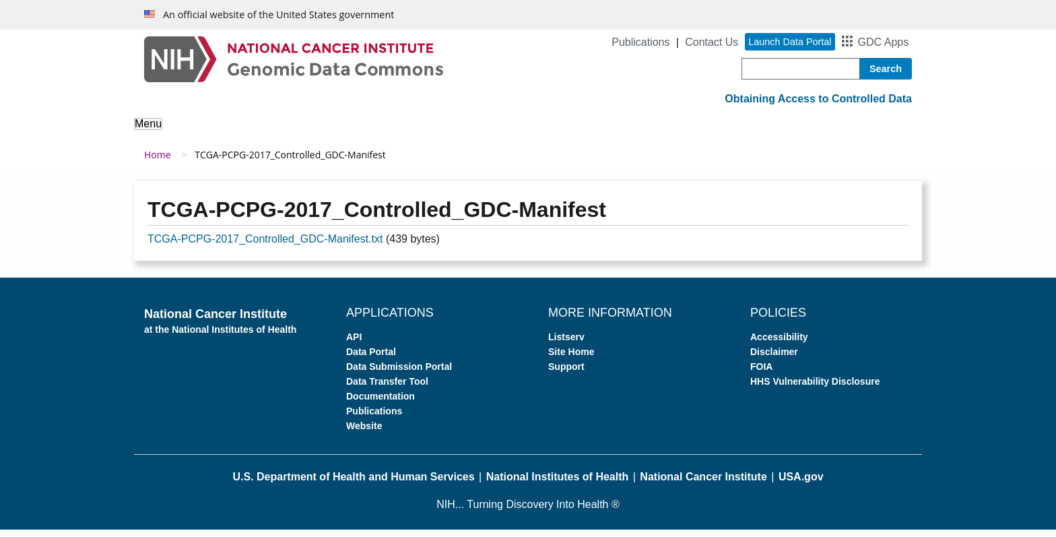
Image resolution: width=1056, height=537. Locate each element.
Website (364, 433)
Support (706, 133)
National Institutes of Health (557, 484)
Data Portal (371, 359)
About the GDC (182, 133)
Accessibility (779, 344)
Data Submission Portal (399, 374)
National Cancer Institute (703, 484)
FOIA (761, 374)
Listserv (566, 344)
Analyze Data (369, 133)
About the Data (278, 133)
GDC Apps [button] (883, 42)
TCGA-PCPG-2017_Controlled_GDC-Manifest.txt (265, 246)
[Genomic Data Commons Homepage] (293, 58)
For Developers (628, 133)
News (761, 133)
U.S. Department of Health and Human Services (353, 484)
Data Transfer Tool (387, 388)
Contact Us (711, 42)
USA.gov (801, 484)
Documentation (380, 403)
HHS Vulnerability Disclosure (815, 388)
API (354, 344)
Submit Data (537, 133)
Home (157, 162)
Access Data (455, 133)
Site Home (571, 359)
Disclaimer (774, 359)
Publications (640, 42)
